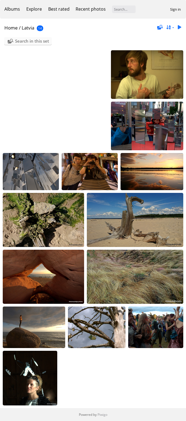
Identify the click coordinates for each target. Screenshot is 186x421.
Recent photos (91, 9)
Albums (12, 9)
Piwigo (102, 414)
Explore (34, 9)
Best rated (59, 9)
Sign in (175, 9)
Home (11, 28)
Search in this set (32, 41)
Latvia (28, 28)
